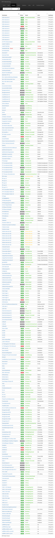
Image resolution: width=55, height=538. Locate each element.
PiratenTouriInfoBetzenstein (8, 399)
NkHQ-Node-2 (5, 379)
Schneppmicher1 (6, 436)
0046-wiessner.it (5, 24)
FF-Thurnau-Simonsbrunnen (8, 174)
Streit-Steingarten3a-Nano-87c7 (9, 469)
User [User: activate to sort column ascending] (39, 15)
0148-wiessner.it (5, 37)
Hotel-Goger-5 (5, 297)
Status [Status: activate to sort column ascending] (21, 15)
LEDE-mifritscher (6, 341)
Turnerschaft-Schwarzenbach (8, 476)
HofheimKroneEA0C (6, 282)
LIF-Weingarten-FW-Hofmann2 (9, 346)
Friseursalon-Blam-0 (6, 251)
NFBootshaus (5, 374)
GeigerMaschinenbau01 (7, 255)
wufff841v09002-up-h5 (7, 529)
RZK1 (3, 429)
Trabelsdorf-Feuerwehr (7, 474)
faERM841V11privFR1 (7, 156)
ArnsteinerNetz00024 (7, 61)
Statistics (24, 5)
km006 (3, 335)
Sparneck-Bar (5, 458)
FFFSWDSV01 (5, 211)
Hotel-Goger (5, 291)
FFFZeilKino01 (5, 213)
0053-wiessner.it (5, 26)
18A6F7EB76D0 (5, 46)
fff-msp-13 (4, 178)
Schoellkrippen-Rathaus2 (7, 443)
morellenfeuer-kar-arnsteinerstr (9, 359)
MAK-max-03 (5, 348)
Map (9, 5)
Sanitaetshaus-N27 (6, 434)
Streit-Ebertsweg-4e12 (7, 465)
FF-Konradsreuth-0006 (7, 165)
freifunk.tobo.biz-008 (6, 238)
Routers (13, 5)
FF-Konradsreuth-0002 (7, 163)
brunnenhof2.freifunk (6, 85)
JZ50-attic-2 (4, 306)
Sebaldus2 (4, 447)
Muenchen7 (4, 363)
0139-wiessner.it (5, 35)
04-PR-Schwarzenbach (7, 41)
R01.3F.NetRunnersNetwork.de (9, 407)
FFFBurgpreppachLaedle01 (8, 202)
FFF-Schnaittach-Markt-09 (8, 189)
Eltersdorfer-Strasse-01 (7, 130)
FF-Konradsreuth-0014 (7, 167)
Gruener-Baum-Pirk (6, 264)
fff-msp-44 (4, 183)
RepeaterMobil (5, 423)
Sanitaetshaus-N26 (6, 432)
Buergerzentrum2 (6, 92)
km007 (3, 337)
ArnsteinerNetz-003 (6, 59)
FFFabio (4, 196)
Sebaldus (4, 445)
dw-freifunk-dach (6, 123)
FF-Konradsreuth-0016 (7, 169)
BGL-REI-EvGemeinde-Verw (8, 79)
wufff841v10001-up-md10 (7, 531)
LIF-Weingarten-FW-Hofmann (8, 343)
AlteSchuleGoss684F (7, 57)
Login (52, 8)
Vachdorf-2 (4, 482)
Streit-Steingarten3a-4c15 (8, 467)
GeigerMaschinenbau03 (7, 257)
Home (4, 5)
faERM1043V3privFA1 (7, 149)
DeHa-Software (5, 103)
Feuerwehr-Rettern (6, 158)
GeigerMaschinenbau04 (7, 260)
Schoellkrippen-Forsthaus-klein (9, 438)
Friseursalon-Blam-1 (6, 253)
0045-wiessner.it (5, 22)
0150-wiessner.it (5, 39)
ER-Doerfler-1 (5, 132)
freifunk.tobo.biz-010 (6, 240)
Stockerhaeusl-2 (5, 463)
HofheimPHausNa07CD (7, 286)
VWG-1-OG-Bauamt (6, 487)
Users (18, 5)
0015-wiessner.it (5, 19)
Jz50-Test (4, 308)
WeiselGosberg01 (6, 515)
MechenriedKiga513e (7, 352)
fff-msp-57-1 (5, 187)
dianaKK (4, 108)
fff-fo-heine (4, 176)
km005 (3, 332)
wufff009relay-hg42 (6, 526)
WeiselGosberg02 (6, 518)
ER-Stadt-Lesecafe (6, 134)
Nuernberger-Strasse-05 (7, 381)
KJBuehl (4, 321)
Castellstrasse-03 (6, 99)
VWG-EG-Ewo (5, 496)
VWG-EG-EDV (5, 493)
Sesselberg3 (5, 454)
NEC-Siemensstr (6, 372)
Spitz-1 (3, 460)
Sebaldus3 (4, 449)
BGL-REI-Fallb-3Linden (7, 81)
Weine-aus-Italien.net (7, 511)
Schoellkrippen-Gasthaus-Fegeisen (10, 440)
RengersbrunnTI (5, 421)
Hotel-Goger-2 (5, 295)
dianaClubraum (5, 105)
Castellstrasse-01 (6, 94)
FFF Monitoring (6, 1)
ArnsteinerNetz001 (6, 66)
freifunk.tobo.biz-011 (6, 242)
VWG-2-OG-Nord (6, 491)
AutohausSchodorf (6, 70)
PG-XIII (3, 394)
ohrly (3, 383)
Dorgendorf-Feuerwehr (7, 119)
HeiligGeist (4, 271)
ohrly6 (3, 385)
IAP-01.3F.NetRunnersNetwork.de (9, 304)
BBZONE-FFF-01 (6, 74)
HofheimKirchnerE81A (7, 280)
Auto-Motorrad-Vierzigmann (8, 68)
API (33, 5)
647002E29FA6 (5, 50)
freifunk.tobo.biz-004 (6, 233)
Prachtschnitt (5, 401)
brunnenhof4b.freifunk (7, 88)
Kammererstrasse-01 (7, 310)
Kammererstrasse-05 (7, 317)
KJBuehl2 (4, 326)
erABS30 (4, 136)
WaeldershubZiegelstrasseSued (9, 507)
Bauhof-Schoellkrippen (7, 72)
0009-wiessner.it (5, 17)
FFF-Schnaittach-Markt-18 (8, 194)
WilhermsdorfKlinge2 (6, 522)
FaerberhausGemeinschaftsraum (9, 147)
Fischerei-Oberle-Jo (6, 222)
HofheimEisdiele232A (7, 275)
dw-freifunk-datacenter (7, 125)
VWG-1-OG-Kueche (6, 489)
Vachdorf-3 (4, 485)
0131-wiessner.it (5, 33)
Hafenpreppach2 (6, 268)
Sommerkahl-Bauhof (6, 456)
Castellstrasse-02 (6, 97)
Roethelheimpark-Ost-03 (7, 425)
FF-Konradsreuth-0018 (7, 171)
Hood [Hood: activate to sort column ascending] (26, 15)
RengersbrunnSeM (6, 418)
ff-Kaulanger (5, 160)
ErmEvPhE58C (5, 138)
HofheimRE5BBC (6, 288)
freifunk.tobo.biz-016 (6, 244)
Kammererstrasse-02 (7, 313)
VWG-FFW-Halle (6, 498)
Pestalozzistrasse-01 (6, 388)
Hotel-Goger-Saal (6, 299)
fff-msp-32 (4, 180)
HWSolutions (5, 302)
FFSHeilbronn (5, 216)
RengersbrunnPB (6, 416)
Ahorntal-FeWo (5, 55)
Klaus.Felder (5, 328)
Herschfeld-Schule (6, 273)
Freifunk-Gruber (5, 227)
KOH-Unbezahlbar (6, 339)
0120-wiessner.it (5, 30)
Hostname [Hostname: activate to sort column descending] (4, 15)
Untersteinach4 (5, 478)
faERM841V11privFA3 (7, 154)
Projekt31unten (5, 405)
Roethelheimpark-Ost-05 (7, 427)
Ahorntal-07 (4, 52)
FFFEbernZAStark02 (6, 209)
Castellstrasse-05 (6, 101)
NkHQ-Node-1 (5, 377)
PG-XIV (4, 396)
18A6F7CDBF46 (6, 44)
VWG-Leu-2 (4, 502)
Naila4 (3, 368)
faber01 (4, 145)
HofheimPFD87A (6, 284)
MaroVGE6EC (5, 350)
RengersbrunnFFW (6, 412)
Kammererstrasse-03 (7, 315)
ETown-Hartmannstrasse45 (8, 143)
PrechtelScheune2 (6, 403)
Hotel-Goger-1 (5, 293)
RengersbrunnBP (6, 410)
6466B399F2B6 (5, 48)
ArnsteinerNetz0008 (6, 63)
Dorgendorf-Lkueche (6, 121)
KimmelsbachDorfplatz (7, 319)
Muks (3, 366)
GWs (29, 5)
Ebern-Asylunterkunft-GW (8, 127)
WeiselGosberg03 (6, 520)
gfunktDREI (4, 262)
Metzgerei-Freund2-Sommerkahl (9, 354)
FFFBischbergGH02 (6, 200)
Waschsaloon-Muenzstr (7, 509)
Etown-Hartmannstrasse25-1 (8, 141)
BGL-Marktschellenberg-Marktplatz (10, 77)
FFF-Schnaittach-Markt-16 (8, 191)
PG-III (3, 390)
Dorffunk (4, 114)
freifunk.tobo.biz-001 (6, 231)
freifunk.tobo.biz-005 (6, 235)
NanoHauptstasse (6, 370)
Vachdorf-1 (4, 480)
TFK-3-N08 (4, 471)
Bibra (3, 83)
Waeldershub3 (5, 504)
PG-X (3, 392)
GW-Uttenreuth (5, 266)
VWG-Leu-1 (4, 500)
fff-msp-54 (4, 185)
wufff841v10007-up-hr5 (7, 533)
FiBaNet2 (4, 220)
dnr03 (3, 112)
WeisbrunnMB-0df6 (6, 513)
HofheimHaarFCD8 (6, 277)
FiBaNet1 (4, 218)
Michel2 (4, 357)
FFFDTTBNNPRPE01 (7, 205)
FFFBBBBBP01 (5, 198)
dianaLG (4, 110)
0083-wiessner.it (5, 28)
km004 (3, 330)
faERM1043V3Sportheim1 (8, 152)
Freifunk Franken (40, 5)
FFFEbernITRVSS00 (6, 207)
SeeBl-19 (4, 452)
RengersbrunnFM (6, 414)
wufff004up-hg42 (6, 524)
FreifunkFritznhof (6, 246)
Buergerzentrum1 (6, 90)
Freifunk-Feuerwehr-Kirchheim (9, 224)
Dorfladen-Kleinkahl (6, 116)
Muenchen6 (4, 361)
